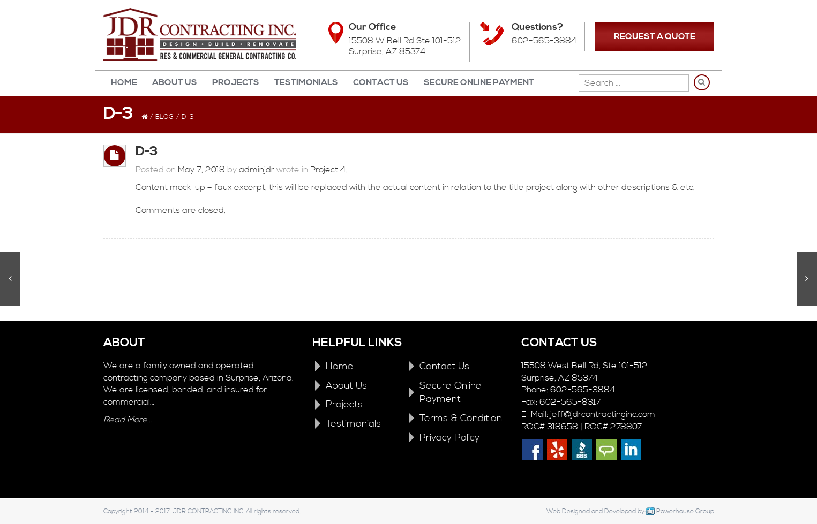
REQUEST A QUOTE (654, 36)
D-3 (147, 151)
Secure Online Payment (479, 82)
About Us (174, 82)
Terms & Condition (460, 418)
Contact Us (381, 82)
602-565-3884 (544, 40)
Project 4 (328, 169)
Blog (164, 117)
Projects (235, 82)
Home (124, 82)
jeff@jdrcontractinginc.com (602, 414)
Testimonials (306, 82)
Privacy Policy (449, 437)
